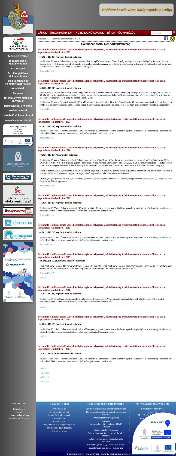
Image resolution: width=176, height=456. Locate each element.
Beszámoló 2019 (47, 215)
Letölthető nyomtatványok (152, 409)
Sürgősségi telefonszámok (59, 415)
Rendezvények (59, 421)
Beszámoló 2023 (47, 71)
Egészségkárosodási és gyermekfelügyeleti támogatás (106, 434)
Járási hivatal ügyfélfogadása (59, 428)
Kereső (19, 412)
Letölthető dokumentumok (63, 39)
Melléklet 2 (44, 377)
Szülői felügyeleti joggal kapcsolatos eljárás (106, 444)
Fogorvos (106, 421)
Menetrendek (59, 418)
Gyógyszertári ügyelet (59, 412)
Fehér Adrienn (23, 415)
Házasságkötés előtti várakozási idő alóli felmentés (106, 425)
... (49, 39)
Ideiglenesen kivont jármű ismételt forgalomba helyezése (106, 413)
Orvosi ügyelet (59, 409)
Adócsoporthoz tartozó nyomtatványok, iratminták (106, 440)
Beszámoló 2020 (47, 185)
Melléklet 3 (44, 381)
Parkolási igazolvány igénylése (106, 418)
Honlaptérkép (19, 409)
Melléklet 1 (44, 373)
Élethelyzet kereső (59, 431)
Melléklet (44, 277)
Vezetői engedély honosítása (106, 430)
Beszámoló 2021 (47, 138)
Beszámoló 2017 (47, 273)
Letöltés (43, 307)
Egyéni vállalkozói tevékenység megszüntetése (106, 409)
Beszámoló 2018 (47, 244)
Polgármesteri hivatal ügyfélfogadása (59, 424)
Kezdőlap (42, 39)
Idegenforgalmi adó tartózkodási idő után (106, 448)
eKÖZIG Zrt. (23, 418)
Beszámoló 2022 (47, 109)
